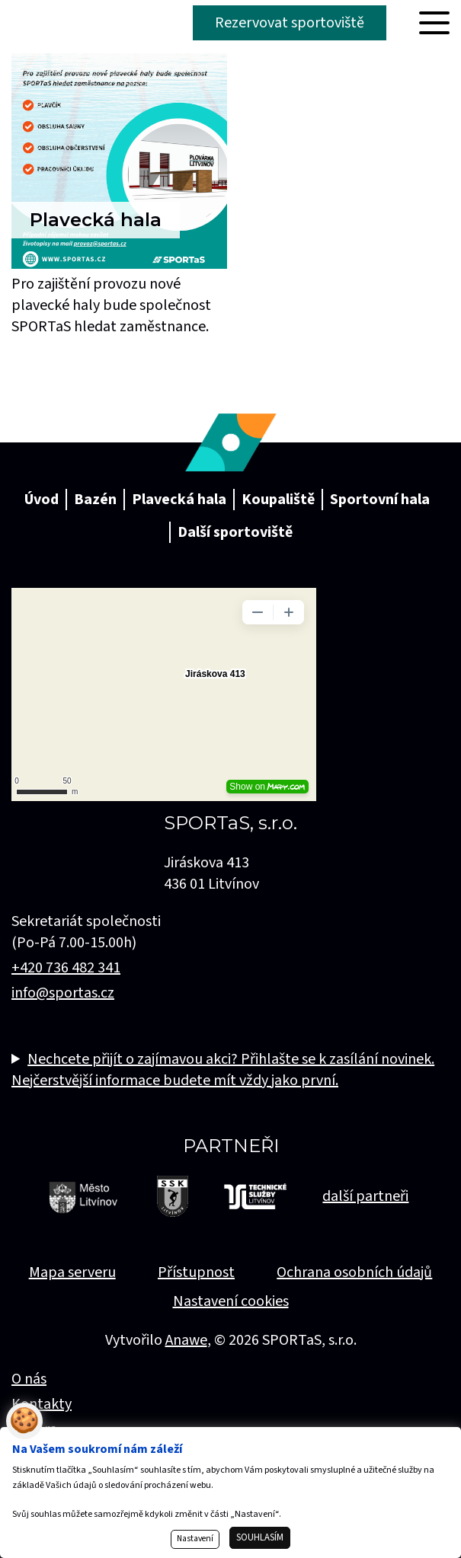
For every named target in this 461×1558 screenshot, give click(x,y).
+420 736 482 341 (65, 968)
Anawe (186, 1340)
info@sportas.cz (62, 993)
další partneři (365, 1196)
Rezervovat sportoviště (289, 23)
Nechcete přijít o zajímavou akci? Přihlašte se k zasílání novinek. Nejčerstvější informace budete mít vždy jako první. (222, 1070)
